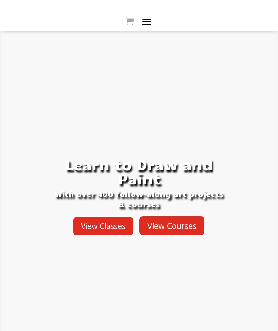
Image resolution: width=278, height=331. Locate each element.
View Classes (103, 226)
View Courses (171, 225)
